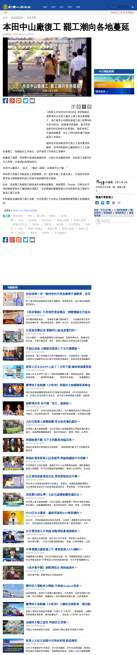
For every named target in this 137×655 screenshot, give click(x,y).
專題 (70, 7)
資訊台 (35, 224)
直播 (45, 7)
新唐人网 (52, 228)
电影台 (33, 232)
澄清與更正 (120, 213)
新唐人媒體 (63, 220)
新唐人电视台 (35, 228)
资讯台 (21, 232)
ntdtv (20, 228)
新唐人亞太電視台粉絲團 (25, 210)
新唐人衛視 (80, 220)
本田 (29, 216)
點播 (78, 7)
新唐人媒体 (68, 228)
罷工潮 (40, 216)
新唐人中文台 (20, 224)
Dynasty (32, 220)
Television (47, 220)
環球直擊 (18, 216)
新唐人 (52, 216)
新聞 (53, 7)
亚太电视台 (60, 232)
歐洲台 (60, 224)
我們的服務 (122, 210)
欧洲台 (45, 232)
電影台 (48, 224)
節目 (61, 7)
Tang (20, 220)
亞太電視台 (74, 224)
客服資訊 (108, 213)
